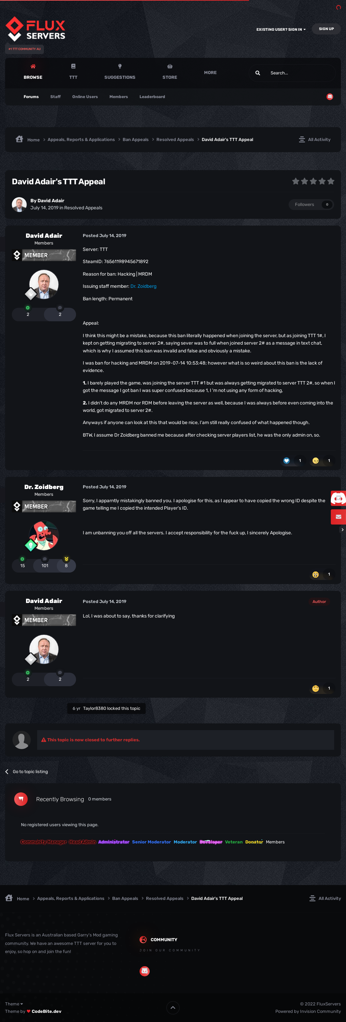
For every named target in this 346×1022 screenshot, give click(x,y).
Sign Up (326, 29)
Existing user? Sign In (281, 29)
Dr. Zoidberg (44, 487)
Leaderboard (152, 96)
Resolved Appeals (83, 208)
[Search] (276, 73)
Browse (33, 77)
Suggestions (119, 77)
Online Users (85, 96)
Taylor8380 (94, 708)
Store (170, 77)
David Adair (51, 201)
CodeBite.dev (46, 1011)
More (210, 72)
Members (118, 96)
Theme (14, 1003)
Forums (31, 96)
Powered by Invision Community (308, 1011)
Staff (55, 96)
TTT (73, 77)
